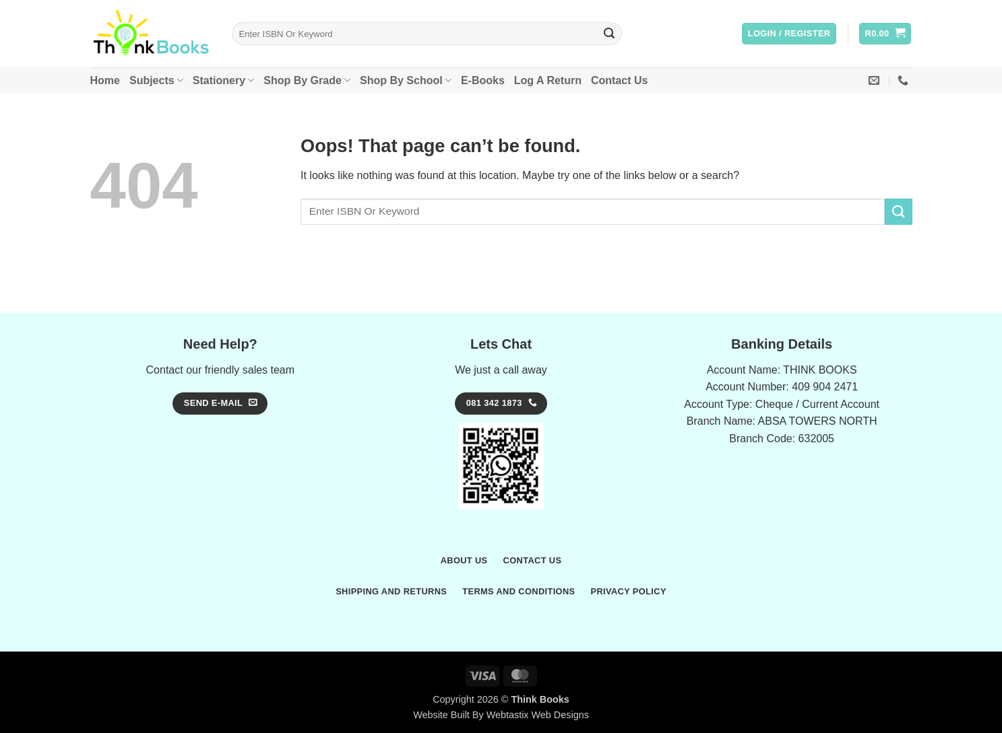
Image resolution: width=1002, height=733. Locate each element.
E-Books (483, 80)
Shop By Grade (306, 80)
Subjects (156, 80)
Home (105, 80)
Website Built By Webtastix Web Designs (501, 714)
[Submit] (609, 33)
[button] (789, 34)
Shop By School (405, 80)
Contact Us (619, 80)
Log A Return (548, 80)
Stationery (223, 80)
